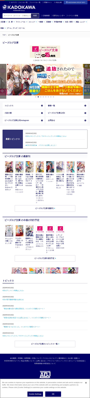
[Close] (86, 383)
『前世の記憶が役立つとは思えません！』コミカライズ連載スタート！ (27, 318)
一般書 (41, 22)
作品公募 (59, 2)
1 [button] (36, 97)
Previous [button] (3, 81)
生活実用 (70, 22)
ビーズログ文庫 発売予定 (44, 258)
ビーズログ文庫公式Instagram (17, 120)
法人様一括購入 (73, 358)
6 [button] (49, 97)
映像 (3, 28)
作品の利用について (27, 361)
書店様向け (62, 358)
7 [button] (51, 97)
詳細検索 (45, 15)
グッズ (15, 28)
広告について (36, 358)
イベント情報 (72, 15)
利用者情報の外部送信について (45, 363)
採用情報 (27, 358)
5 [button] (46, 97)
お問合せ (51, 120)
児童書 (49, 22)
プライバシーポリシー (54, 361)
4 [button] (44, 97)
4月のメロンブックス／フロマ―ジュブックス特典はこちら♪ (45, 136)
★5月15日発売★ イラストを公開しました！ (41, 145)
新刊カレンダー (58, 15)
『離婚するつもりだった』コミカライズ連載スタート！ (21, 327)
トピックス (9, 106)
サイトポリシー (69, 361)
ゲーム (9, 28)
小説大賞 (8, 113)
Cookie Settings (35, 394)
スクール (21, 28)
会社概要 (13, 358)
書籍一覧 (51, 106)
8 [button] (54, 97)
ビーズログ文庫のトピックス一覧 (44, 344)
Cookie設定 (80, 361)
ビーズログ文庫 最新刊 (44, 208)
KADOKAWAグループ (11, 361)
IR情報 (20, 358)
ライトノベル (22, 22)
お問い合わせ (40, 361)
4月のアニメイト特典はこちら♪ (13, 290)
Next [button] (87, 81)
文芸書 (4, 22)
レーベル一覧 (35, 2)
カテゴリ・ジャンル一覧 (19, 2)
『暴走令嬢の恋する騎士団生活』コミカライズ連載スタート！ (24, 309)
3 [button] (41, 97)
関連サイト (48, 2)
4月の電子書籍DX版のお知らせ (13, 299)
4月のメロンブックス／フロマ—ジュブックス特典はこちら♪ (23, 336)
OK (53, 394)
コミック (33, 22)
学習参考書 (59, 22)
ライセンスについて (50, 358)
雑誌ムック (81, 22)
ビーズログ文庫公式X (56, 113)
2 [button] (39, 97)
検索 (35, 15)
